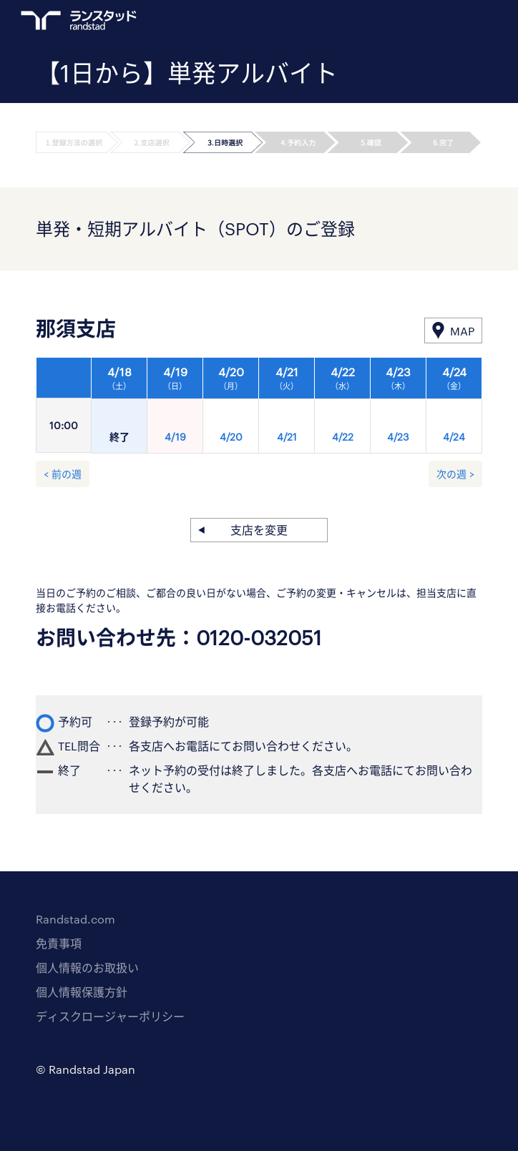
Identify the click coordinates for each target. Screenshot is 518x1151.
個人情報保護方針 (81, 992)
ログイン (447, 22)
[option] (287, 409)
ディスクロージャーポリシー (110, 1016)
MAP (462, 331)
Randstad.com (75, 919)
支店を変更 (259, 530)
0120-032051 (259, 637)
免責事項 (59, 943)
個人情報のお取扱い (87, 967)
